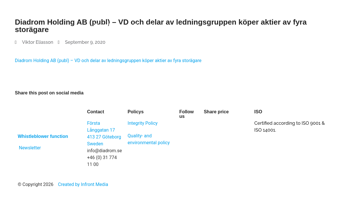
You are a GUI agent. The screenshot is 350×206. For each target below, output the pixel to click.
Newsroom (288, 12)
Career (255, 12)
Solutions (134, 12)
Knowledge (108, 25)
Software (100, 12)
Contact (143, 25)
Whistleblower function (43, 136)
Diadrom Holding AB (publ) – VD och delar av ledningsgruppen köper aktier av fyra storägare (108, 60)
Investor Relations (213, 12)
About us (168, 12)
